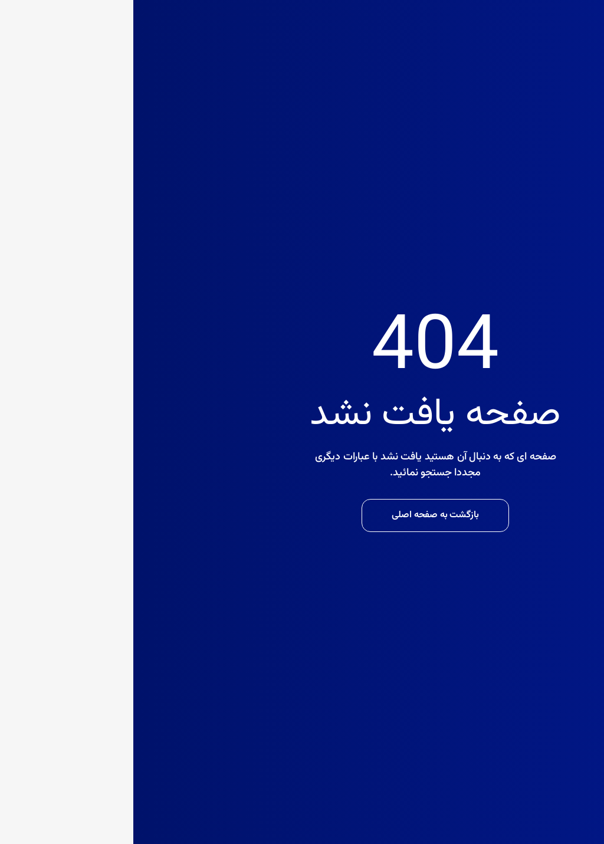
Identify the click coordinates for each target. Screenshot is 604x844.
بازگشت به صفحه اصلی (301, 515)
